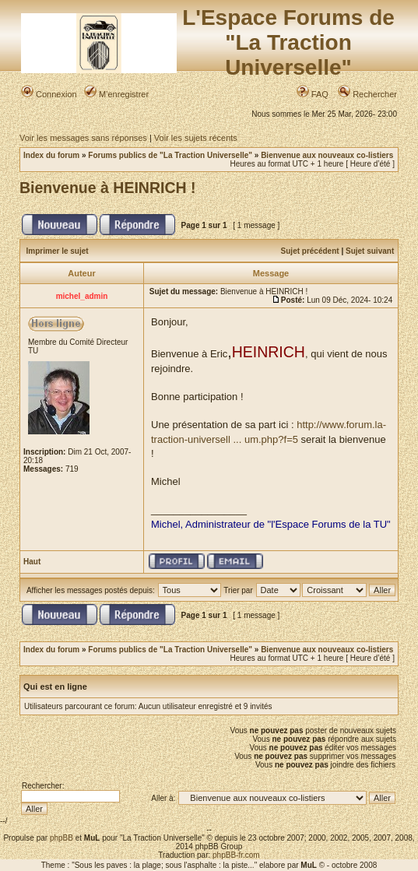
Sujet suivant (370, 251)
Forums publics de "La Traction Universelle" (170, 155)
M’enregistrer (116, 94)
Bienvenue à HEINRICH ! (107, 187)
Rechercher (367, 94)
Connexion (49, 94)
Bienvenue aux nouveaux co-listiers (327, 155)
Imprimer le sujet (57, 251)
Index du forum (51, 155)
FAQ (312, 94)
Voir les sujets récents (195, 137)
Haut (31, 561)
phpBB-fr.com (236, 855)
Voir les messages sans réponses (83, 137)
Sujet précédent (310, 251)
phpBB (61, 838)
